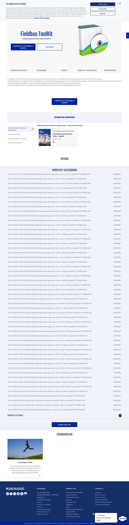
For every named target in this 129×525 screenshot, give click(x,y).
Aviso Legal (61, 523)
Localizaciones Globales (44, 500)
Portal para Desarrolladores (103, 502)
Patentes (92, 523)
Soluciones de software (73, 516)
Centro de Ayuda (100, 497)
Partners (39, 507)
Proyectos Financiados (44, 504)
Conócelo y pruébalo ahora (23, 47)
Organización (41, 497)
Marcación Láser (71, 502)
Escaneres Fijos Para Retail (74, 492)
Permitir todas (102, 4)
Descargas (50, 47)
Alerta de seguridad (101, 500)
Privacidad (69, 523)
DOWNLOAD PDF (64, 425)
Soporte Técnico (100, 495)
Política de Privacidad (41, 18)
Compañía (41, 489)
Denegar (102, 13)
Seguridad (69, 504)
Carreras (39, 502)
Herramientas (110, 70)
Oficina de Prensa (42, 514)
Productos (71, 489)
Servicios (98, 492)
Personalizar (103, 9)
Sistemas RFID (70, 512)
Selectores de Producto (102, 504)
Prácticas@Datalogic (43, 492)
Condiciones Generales (81, 523)
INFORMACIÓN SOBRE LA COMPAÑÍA (48, 495)
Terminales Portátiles (72, 497)
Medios (64, 70)
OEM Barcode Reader (72, 514)
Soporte (99, 489)
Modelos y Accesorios (87, 70)
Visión (68, 507)
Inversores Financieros (43, 512)
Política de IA (101, 523)
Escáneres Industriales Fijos (74, 509)
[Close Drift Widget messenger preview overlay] (93, 514)
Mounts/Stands (15, 415)
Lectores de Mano (71, 495)
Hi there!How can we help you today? (103, 517)
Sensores (69, 500)
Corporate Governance (44, 509)
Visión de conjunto (19, 70)
